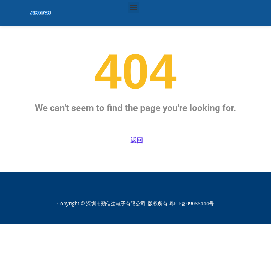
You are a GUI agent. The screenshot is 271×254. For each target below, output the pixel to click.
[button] (133, 7)
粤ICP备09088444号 (191, 203)
